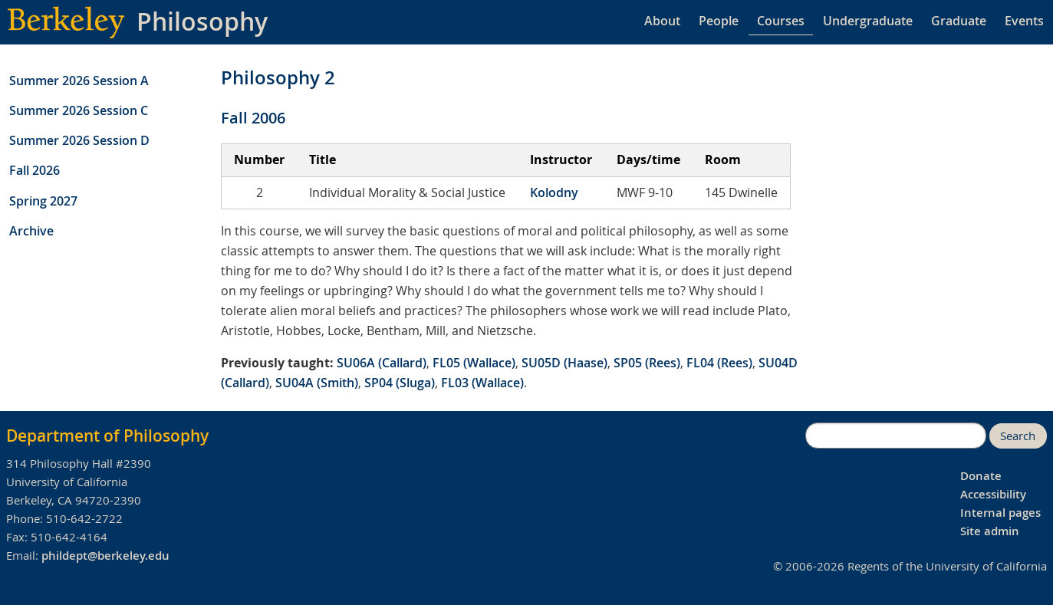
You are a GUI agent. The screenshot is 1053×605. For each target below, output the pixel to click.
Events (1024, 20)
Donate (981, 476)
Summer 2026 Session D (79, 140)
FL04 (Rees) (719, 362)
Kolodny (554, 192)
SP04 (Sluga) (399, 382)
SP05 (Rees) (647, 362)
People (719, 20)
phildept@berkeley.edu (105, 555)
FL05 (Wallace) (474, 362)
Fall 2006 (253, 117)
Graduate (958, 20)
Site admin (989, 531)
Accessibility (993, 494)
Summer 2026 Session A (79, 80)
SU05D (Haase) (564, 362)
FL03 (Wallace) (482, 382)
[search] (895, 436)
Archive (31, 230)
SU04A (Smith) (316, 382)
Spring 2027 (43, 200)
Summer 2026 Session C (78, 110)
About (662, 20)
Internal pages (1000, 512)
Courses (781, 20)
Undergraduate (868, 20)
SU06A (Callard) (381, 362)
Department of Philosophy (107, 435)
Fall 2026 (34, 170)
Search (1017, 436)
